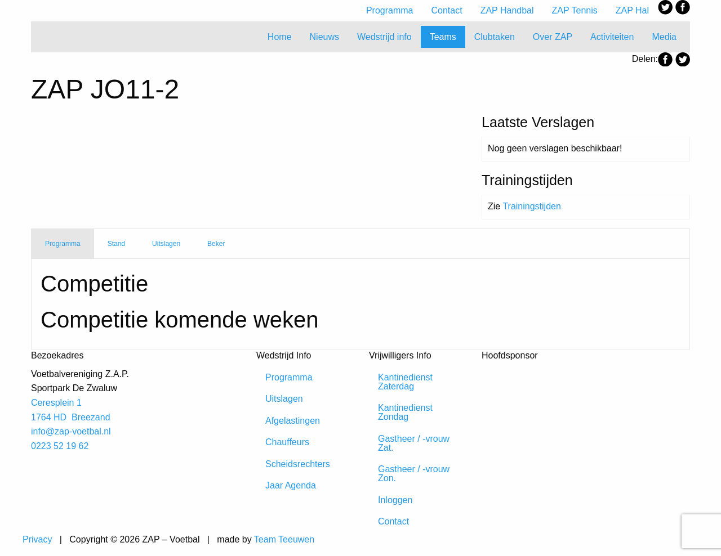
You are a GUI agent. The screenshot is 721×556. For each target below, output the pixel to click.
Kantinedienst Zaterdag (405, 382)
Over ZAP (552, 37)
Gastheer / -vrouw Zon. (413, 473)
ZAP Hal (632, 10)
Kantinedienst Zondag (405, 412)
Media (664, 37)
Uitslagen (166, 244)
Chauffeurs (287, 442)
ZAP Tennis (575, 10)
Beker (216, 244)
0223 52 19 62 (59, 446)
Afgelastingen (292, 420)
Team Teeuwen (284, 539)
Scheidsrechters (297, 464)
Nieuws (324, 37)
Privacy (37, 539)
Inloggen (395, 500)
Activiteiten (612, 37)
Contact (446, 10)
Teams (443, 37)
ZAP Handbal (507, 10)
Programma (389, 10)
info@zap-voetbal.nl (71, 431)
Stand (116, 244)
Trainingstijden (531, 206)
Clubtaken (494, 37)
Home (280, 37)
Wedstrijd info (384, 37)
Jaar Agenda (290, 485)
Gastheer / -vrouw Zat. (413, 443)
